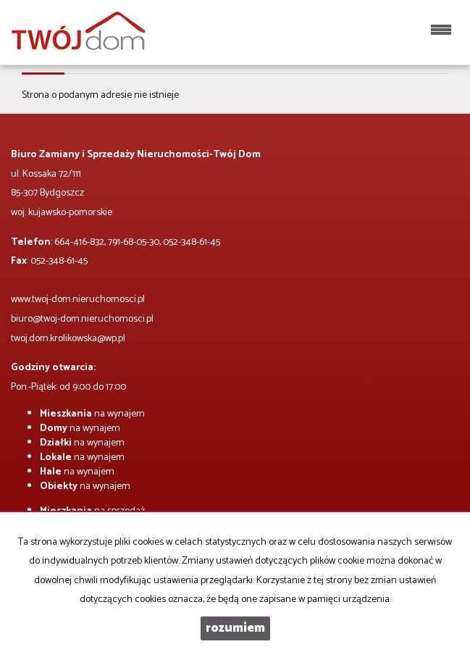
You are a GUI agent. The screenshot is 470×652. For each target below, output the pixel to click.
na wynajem (92, 414)
